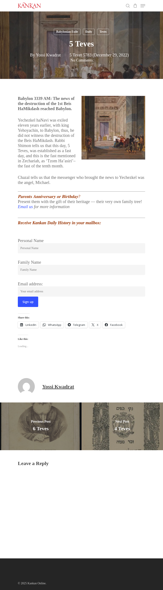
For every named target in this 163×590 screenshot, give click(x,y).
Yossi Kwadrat (48, 55)
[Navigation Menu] (143, 6)
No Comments (81, 60)
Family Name (29, 262)
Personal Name (31, 240)
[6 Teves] (41, 426)
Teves (103, 31)
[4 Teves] (122, 426)
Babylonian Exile (67, 31)
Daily (88, 31)
